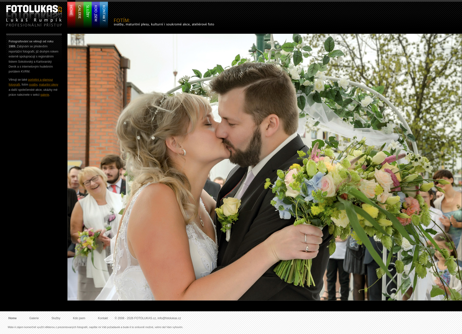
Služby (55, 318)
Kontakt (103, 318)
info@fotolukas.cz (169, 318)
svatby (33, 84)
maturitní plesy (48, 84)
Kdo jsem (79, 318)
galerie (44, 94)
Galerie (34, 318)
